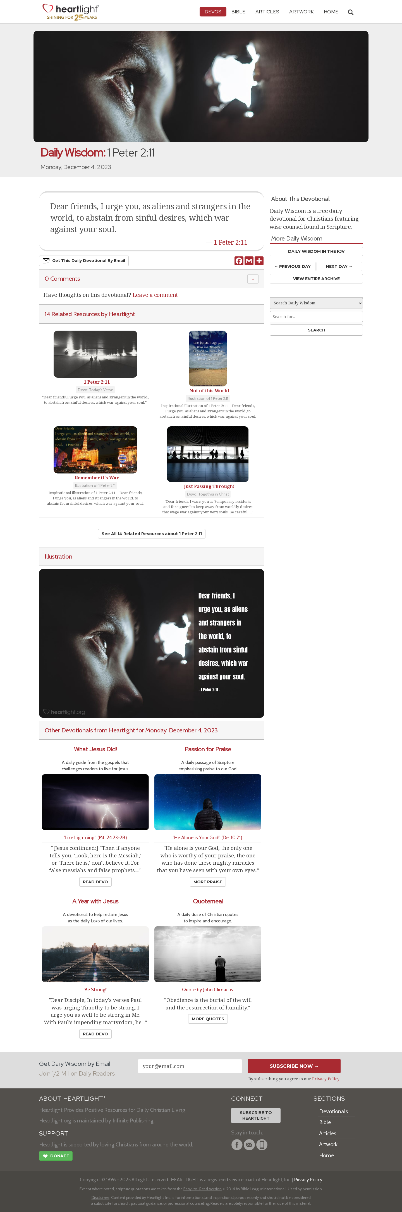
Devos (213, 11)
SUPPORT (53, 1133)
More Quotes (208, 1018)
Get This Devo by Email (84, 261)
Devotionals (333, 1111)
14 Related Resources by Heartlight (90, 314)
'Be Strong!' (95, 989)
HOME (331, 11)
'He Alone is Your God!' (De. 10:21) (207, 837)
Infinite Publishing (133, 1120)
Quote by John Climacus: (208, 989)
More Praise (207, 881)
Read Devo (95, 881)
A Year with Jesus (95, 901)
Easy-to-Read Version (202, 1188)
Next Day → (339, 266)
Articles (267, 11)
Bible (238, 11)
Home (326, 1155)
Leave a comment (155, 295)
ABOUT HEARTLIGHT (72, 1099)
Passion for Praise (208, 749)
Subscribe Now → (294, 1066)
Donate (56, 1157)
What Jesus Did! (95, 749)
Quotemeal (208, 901)
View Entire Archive (316, 278)
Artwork (301, 11)
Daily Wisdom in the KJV (316, 251)
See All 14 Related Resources (152, 533)
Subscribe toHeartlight (256, 1115)
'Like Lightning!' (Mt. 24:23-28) (95, 837)
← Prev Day (292, 266)
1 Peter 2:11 (230, 242)
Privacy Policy (325, 1079)
